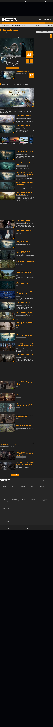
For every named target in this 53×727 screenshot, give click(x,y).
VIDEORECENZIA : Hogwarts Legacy (9, 444)
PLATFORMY (48, 23)
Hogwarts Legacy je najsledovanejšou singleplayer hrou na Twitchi (24, 453)
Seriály (16, 348)
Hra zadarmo (2, 109)
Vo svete (27, 58)
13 (33, 106)
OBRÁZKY (19, 84)
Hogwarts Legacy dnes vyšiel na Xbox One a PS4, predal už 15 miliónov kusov (24, 293)
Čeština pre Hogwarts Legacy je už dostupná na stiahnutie (24, 404)
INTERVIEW (14, 25)
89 (13, 350)
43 (13, 179)
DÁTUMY (24, 25)
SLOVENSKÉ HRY (19, 25)
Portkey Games (11, 59)
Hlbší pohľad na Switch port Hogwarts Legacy (23, 251)
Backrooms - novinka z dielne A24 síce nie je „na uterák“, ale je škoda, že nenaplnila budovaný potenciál (15, 501)
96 (13, 288)
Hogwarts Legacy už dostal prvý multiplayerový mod (24, 415)
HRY (18, 23)
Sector (2, 1)
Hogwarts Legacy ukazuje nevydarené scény (23, 221)
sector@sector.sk (27, 528)
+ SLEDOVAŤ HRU (12, 68)
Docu (28, 1)
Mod (17, 418)
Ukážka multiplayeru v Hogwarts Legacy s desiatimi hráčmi (24, 383)
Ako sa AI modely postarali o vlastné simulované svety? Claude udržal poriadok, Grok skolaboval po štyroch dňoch (6, 501)
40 (13, 122)
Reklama (9, 526)
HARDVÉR (22, 23)
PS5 (21, 118)
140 (13, 309)
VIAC (15, 474)
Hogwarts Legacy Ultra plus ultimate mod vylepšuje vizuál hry (24, 272)
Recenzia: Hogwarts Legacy (23, 71)
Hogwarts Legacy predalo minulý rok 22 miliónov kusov (24, 242)
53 (13, 459)
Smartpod (6, 1)
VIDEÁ (14, 23)
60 (13, 388)
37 (13, 329)
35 (13, 132)
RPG (16, 57)
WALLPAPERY (26, 84)
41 (13, 247)
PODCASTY (9, 25)
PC (0, 109)
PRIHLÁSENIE (49, 1)
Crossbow (39, 34)
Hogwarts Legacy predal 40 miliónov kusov (23, 116)
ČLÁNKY (9, 84)
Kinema (11, 1)
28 (13, 319)
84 (13, 298)
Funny (24, 1)
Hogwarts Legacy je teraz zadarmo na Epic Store (23, 126)
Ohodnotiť (29, 63)
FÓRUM (27, 23)
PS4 (17, 118)
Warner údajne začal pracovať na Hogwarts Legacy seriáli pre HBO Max (24, 345)
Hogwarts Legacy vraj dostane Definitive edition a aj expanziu (24, 173)
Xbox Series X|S (24, 118)
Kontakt (12, 526)
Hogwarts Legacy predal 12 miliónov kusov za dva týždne (24, 334)
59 (13, 238)
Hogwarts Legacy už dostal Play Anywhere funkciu (24, 152)
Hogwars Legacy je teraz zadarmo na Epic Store (13, 108)
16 (13, 422)
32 (13, 278)
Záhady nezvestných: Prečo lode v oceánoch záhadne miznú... (6, 522)
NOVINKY (4, 23)
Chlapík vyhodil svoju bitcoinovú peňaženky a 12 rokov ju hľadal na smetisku (34, 500)
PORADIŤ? (48, 25)
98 (13, 340)
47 (13, 169)
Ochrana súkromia (4, 526)
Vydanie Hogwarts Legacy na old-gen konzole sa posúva (24, 313)
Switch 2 (28, 118)
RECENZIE (10, 23)
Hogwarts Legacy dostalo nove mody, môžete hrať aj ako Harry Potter (24, 324)
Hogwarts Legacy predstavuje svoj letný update (24, 193)
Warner (11, 58)
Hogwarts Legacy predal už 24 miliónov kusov (24, 231)
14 (13, 258)
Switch (30, 118)
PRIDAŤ (43, 25)
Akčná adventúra (12, 57)
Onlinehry (15, 1)
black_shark (39, 36)
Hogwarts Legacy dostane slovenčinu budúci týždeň (23, 282)
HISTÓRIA (5, 25)
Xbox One (19, 118)
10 (13, 227)
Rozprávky (20, 1)
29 (13, 199)
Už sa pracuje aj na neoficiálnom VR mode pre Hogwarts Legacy (25, 463)
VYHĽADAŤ (37, 25)
